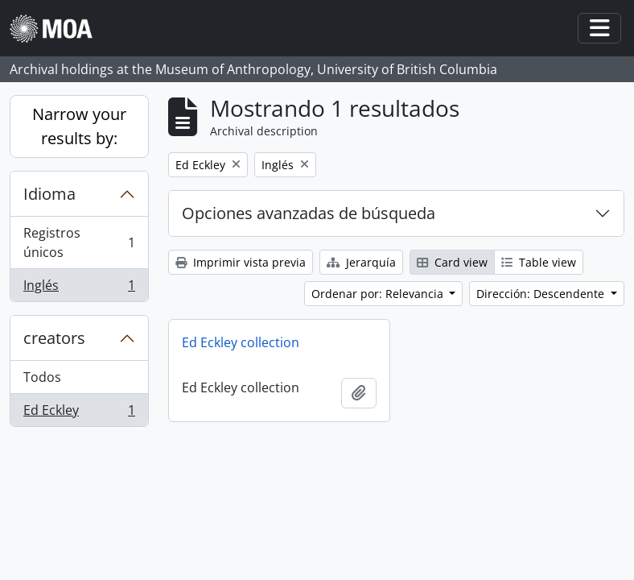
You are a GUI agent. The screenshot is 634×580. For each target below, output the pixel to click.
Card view (452, 262)
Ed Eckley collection (240, 342)
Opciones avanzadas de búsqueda (308, 213)
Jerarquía (361, 262)
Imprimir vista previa (240, 262)
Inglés (79, 288)
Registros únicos (79, 242)
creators (54, 338)
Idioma (49, 194)
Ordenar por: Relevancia (379, 293)
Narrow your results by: (79, 126)
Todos (42, 377)
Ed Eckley (79, 413)
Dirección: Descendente (541, 293)
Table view (538, 262)
